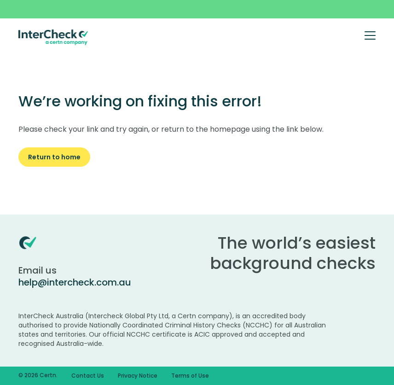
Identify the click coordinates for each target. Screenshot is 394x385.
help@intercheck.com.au (74, 282)
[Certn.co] (53, 37)
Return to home (54, 157)
